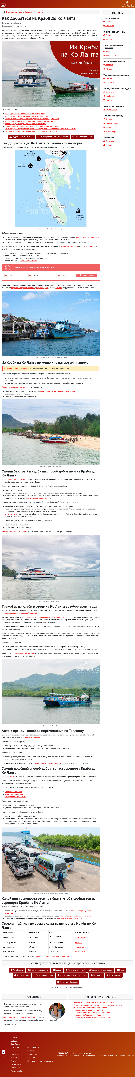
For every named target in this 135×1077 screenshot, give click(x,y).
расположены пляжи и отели (87, 237)
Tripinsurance (109, 145)
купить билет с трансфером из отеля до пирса (58, 391)
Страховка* (96, 975)
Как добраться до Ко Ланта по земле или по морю (25, 114)
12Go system (52, 280)
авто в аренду (87, 247)
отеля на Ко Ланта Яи (28, 261)
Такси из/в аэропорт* (75, 970)
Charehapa (108, 141)
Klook (106, 51)
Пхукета (39, 288)
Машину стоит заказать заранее (48, 763)
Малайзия (15, 1048)
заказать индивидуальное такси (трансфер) (19, 613)
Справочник (15, 1068)
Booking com (109, 92)
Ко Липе (59, 288)
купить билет (80, 938)
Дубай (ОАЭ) (16, 1064)
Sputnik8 (107, 39)
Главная (14, 1037)
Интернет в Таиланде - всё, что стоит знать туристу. (94, 1002)
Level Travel (108, 26)
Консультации (32, 1054)
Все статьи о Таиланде (67, 982)
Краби (45, 288)
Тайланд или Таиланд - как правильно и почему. (93, 1018)
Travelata (108, 22)
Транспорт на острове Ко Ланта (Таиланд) (52, 957)
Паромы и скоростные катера (13, 387)
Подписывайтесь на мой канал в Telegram (20, 1018)
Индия (13, 1061)
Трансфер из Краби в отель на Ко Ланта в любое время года (29, 121)
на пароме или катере (16, 479)
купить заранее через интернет (38, 498)
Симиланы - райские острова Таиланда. (89, 1015)
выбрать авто (80, 947)
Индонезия (15, 1058)
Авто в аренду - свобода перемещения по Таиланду (25, 124)
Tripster (107, 35)
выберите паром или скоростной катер (75, 916)
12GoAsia (110, 110)
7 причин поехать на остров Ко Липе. (88, 1010)
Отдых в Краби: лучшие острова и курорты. (91, 1007)
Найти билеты (87, 275)
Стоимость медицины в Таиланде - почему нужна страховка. (98, 1005)
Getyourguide (109, 55)
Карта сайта (32, 1058)
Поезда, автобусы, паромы (100, 970)
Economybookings (111, 123)
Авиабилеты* (17, 970)
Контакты (31, 1051)
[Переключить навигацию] (3, 5)
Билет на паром (11, 514)
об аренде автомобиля (31, 737)
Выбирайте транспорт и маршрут (17, 368)
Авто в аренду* (114, 975)
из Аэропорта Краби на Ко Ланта (53, 137)
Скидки (57, 970)
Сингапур (14, 1054)
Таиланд (14, 1041)
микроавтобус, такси (69, 247)
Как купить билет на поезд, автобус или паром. (92, 1013)
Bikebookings (109, 132)
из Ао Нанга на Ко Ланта (14, 794)
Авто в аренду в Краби (82, 137)
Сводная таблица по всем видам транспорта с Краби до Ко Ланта (31, 131)
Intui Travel (108, 83)
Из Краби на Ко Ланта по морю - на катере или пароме (26, 116)
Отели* (120, 970)
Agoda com (108, 96)
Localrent (108, 127)
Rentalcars (108, 119)
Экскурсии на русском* (38, 970)
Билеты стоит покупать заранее (14, 532)
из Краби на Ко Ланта (21, 137)
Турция (13, 1051)
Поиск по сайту (17, 1071)
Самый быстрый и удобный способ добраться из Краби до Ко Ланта (32, 119)
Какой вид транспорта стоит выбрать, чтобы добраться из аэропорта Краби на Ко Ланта (40, 129)
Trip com (107, 69)
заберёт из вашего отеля (63, 617)
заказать (78, 943)
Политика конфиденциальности (40, 1061)
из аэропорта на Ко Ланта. (15, 797)
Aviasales (108, 65)
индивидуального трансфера (23, 653)
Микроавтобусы (8, 777)
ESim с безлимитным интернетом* (72, 975)
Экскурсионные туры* (43, 975)
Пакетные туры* (21, 975)
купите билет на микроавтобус (70, 918)
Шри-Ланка (15, 1044)
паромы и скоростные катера (23, 288)
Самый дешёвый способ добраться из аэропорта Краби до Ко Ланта (32, 126)
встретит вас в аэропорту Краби (37, 617)
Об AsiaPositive (33, 1048)
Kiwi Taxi (107, 78)
